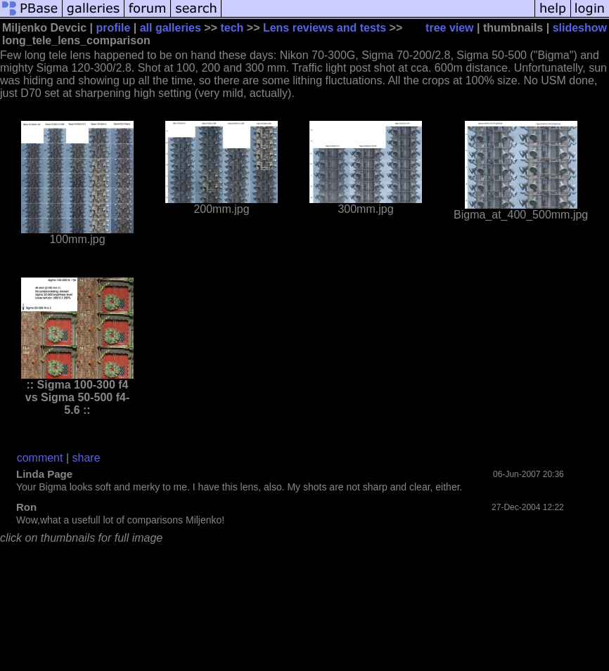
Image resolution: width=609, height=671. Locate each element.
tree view (449, 28)
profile (113, 28)
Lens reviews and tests (324, 28)
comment (40, 458)
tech (231, 28)
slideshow (580, 28)
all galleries (170, 28)
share (86, 458)
